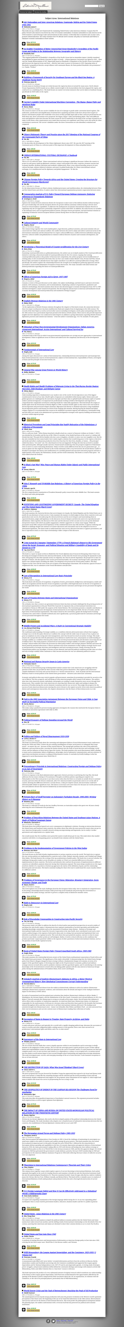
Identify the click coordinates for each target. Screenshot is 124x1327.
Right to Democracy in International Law (41, 903)
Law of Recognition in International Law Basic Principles (48, 575)
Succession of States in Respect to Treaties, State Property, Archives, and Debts (56, 1019)
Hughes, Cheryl (28, 225)
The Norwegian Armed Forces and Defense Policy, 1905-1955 (49, 1133)
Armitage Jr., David (29, 199)
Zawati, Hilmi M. (28, 469)
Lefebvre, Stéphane (29, 509)
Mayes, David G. (28, 885)
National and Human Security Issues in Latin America (46, 661)
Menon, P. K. (27, 578)
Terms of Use (70, 1320)
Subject (26, 12)
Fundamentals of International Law (39, 349)
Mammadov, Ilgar (28, 1094)
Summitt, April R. (28, 488)
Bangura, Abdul (28, 279)
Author (41, 12)
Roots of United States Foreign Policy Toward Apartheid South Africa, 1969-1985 (57, 951)
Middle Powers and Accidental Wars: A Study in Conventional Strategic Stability (57, 626)
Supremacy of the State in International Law (42, 1039)
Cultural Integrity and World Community (41, 222)
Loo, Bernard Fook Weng (31, 628)
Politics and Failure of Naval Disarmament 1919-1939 (46, 736)
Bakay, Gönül (27, 303)
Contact (58, 1320)
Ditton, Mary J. (27, 391)
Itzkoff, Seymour (28, 1293)
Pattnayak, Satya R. (29, 664)
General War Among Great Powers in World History (46, 370)
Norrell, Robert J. (28, 984)
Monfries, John (27, 802)
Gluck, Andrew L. (28, 1070)
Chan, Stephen (27, 1167)
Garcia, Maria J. (28, 704)
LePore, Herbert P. (29, 739)
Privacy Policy (64, 1320)
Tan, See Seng (27, 921)
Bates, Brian (27, 249)
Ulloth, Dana (27, 429)
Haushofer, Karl (28, 54)
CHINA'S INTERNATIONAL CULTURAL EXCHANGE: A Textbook (50, 155)
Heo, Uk (25, 722)
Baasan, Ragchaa (28, 1115)
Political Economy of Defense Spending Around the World (48, 720)
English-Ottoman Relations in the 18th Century (43, 301)
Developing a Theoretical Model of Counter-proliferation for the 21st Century (56, 247)
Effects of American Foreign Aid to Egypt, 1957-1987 (46, 277)
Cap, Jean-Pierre (28, 550)
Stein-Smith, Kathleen (30, 1196)
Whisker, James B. (28, 1042)
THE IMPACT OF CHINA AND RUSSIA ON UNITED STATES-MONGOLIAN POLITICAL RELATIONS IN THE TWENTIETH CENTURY (58, 1111)
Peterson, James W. (29, 82)
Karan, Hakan (27, 107)
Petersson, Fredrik (29, 1257)
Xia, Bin (25, 139)
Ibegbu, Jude (27, 352)
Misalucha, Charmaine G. (31, 822)
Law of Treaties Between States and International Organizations (51, 598)
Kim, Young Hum (28, 1216)
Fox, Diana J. (27, 332)
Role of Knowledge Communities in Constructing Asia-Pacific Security (53, 919)
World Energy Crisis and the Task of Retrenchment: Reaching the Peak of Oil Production (61, 1290)
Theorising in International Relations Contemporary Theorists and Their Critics (57, 1165)
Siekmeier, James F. (29, 27)
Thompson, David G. (29, 1135)
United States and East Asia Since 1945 (40, 1234)
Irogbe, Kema (27, 953)
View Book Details (33, 44)
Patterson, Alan (28, 771)
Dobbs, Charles (28, 1236)
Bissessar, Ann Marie (29, 850)
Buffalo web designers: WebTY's (69, 1323)
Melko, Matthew (28, 372)
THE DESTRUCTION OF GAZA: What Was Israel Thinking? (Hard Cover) (54, 1067)
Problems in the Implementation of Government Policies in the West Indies (55, 848)
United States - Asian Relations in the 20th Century (45, 1214)
